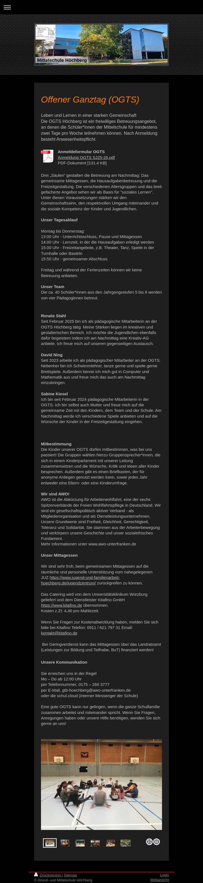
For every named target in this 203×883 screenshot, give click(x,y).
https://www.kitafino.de (61, 605)
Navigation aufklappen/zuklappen (101, 7)
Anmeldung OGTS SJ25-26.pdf (86, 157)
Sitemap (70, 875)
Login (164, 875)
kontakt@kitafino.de (59, 633)
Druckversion (48, 875)
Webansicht (159, 880)
